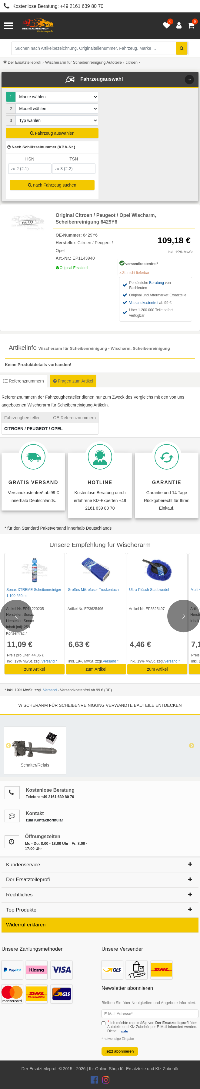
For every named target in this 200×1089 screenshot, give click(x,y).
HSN (29, 159)
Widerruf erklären (25, 925)
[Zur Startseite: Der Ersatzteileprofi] (37, 26)
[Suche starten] (182, 48)
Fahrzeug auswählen (52, 133)
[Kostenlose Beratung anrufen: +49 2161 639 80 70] (4, 6)
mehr (124, 1031)
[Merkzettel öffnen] (165, 26)
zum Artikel (34, 669)
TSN (73, 159)
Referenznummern (23, 381)
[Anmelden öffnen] (177, 26)
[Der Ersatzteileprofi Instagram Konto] (104, 1081)
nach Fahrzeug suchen (52, 185)
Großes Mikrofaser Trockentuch (93, 590)
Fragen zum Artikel (73, 381)
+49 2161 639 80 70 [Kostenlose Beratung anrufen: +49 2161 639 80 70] (81, 6)
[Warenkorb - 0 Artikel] (191, 26)
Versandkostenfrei (143, 303)
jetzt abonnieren (120, 1051)
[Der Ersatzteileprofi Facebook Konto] (95, 1081)
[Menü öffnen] (8, 26)
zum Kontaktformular (44, 820)
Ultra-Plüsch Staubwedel (149, 590)
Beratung (156, 283)
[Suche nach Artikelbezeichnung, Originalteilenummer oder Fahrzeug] (99, 48)
